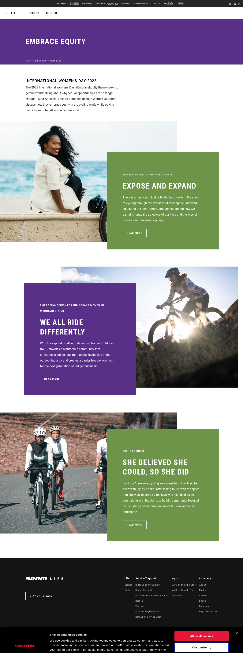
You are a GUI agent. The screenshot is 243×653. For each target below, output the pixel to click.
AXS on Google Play (183, 590)
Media (202, 590)
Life (11, 13)
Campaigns (40, 60)
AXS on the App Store (184, 585)
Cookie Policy (115, 635)
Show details (58, 645)
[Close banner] (237, 609)
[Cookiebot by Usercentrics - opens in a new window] (24, 645)
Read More (134, 233)
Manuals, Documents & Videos (152, 595)
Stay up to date (41, 596)
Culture (52, 13)
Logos (202, 601)
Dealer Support (143, 590)
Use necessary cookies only (202, 634)
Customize (201, 623)
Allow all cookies (201, 612)
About (202, 585)
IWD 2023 (55, 60)
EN (237, 4)
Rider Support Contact (147, 585)
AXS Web (177, 595)
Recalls (139, 601)
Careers (203, 595)
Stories (34, 13)
